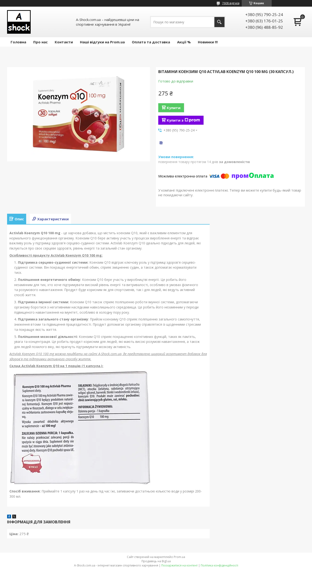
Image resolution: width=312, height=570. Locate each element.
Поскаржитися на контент (179, 565)
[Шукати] (219, 22)
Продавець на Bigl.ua (156, 561)
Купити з (183, 120)
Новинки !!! (208, 42)
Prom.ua (179, 557)
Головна (18, 42)
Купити (173, 107)
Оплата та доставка (151, 42)
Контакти (64, 42)
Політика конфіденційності (219, 565)
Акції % (184, 42)
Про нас (40, 42)
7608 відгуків (230, 3)
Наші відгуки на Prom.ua (102, 42)
